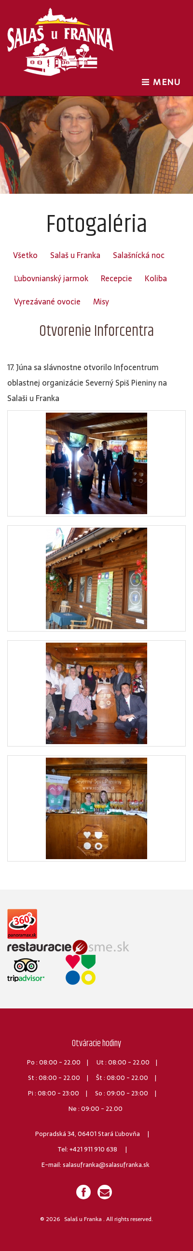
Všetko (25, 255)
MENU (163, 81)
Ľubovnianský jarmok (51, 278)
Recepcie (116, 278)
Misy (101, 301)
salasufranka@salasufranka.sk (106, 1165)
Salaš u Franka (75, 255)
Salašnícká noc (139, 255)
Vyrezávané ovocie (47, 301)
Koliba (156, 278)
